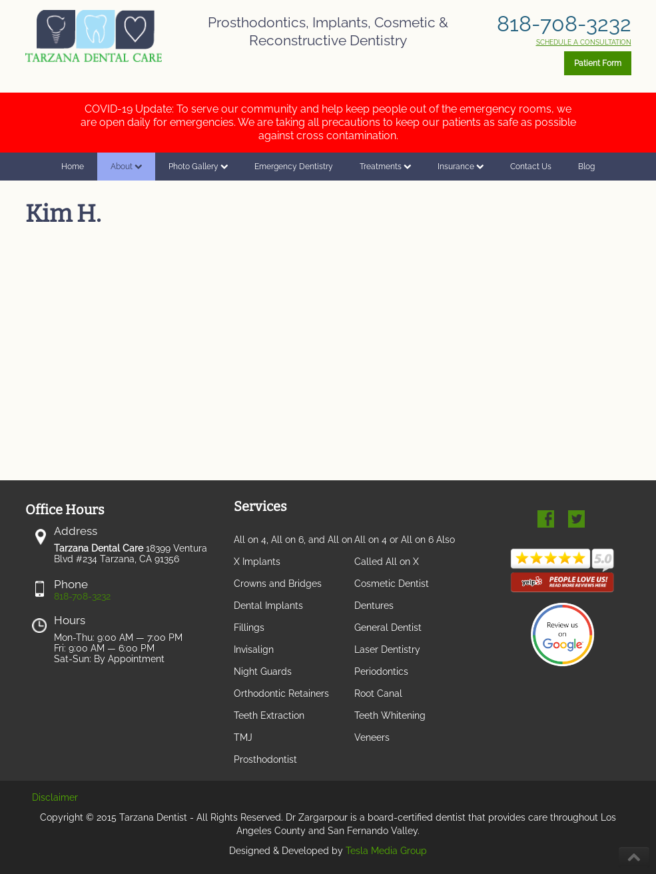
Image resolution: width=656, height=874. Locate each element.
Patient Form (597, 63)
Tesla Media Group (386, 850)
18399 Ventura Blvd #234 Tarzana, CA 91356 (130, 553)
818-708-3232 (564, 23)
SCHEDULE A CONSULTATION (583, 42)
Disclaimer (55, 797)
